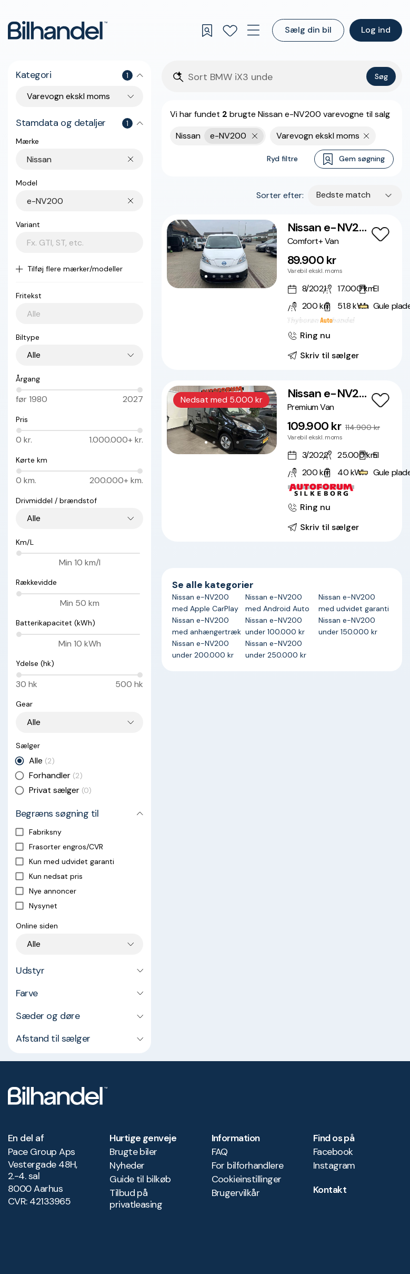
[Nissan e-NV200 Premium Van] (282, 461)
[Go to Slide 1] (206, 276)
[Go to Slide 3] (222, 276)
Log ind (376, 29)
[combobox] (85, 159)
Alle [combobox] (34, 354)
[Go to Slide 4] (229, 276)
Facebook (333, 1152)
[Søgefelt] (275, 77)
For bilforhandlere (248, 1165)
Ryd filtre (282, 158)
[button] (222, 254)
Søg (381, 76)
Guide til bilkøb (140, 1179)
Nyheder (126, 1165)
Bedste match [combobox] (343, 194)
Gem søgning (354, 159)
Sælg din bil (308, 29)
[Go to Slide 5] (237, 276)
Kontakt (329, 1189)
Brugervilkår (236, 1193)
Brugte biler (133, 1152)
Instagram (334, 1165)
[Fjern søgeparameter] (366, 136)
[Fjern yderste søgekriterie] (255, 136)
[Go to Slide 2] (214, 276)
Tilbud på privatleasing (135, 1198)
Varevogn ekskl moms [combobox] (68, 96)
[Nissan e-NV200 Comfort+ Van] (282, 292)
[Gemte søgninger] (206, 30)
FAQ (220, 1152)
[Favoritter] (230, 30)
